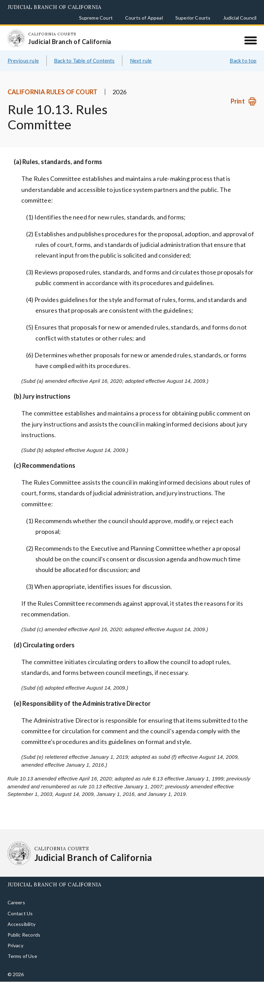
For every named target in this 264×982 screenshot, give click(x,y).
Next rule (141, 60)
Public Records (24, 935)
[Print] (243, 101)
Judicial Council (240, 18)
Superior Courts (193, 18)
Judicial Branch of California (54, 7)
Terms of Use (22, 956)
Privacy (15, 945)
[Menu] (250, 40)
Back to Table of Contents (84, 60)
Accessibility (21, 924)
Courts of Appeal (144, 18)
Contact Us (20, 913)
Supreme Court (96, 18)
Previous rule (23, 60)
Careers (16, 902)
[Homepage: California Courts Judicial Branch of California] (16, 38)
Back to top (243, 60)
